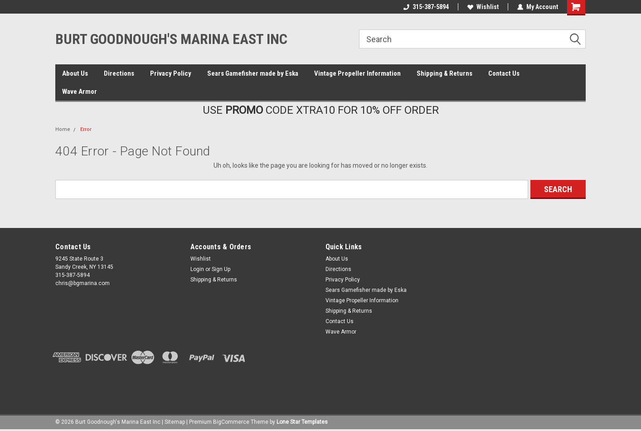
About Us (75, 73)
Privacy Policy (170, 73)
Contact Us (504, 73)
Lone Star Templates (302, 422)
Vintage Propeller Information (357, 73)
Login (197, 269)
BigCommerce (231, 422)
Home (62, 129)
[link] (320, 384)
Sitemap (175, 422)
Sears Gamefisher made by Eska (252, 73)
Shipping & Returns (444, 73)
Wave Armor (79, 91)
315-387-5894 (426, 6)
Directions (119, 73)
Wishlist (483, 6)
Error (86, 129)
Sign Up (221, 269)
